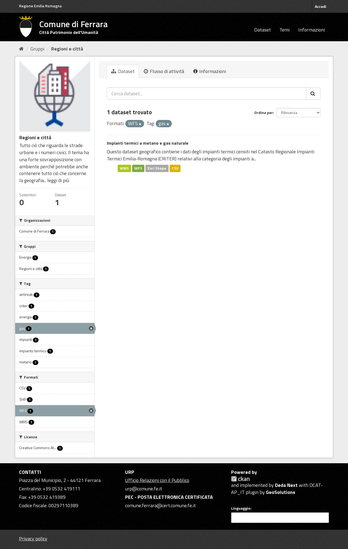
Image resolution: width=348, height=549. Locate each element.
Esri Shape (157, 168)
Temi (284, 29)
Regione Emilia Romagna (40, 6)
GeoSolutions (280, 492)
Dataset (262, 29)
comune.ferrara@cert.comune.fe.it (160, 505)
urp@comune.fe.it (143, 488)
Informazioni (311, 29)
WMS (124, 168)
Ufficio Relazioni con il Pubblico (157, 480)
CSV (175, 168)
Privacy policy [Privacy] (33, 538)
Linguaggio (240, 508)
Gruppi (37, 48)
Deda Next (286, 485)
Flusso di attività (164, 71)
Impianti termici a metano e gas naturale (147, 143)
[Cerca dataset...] (206, 93)
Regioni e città (67, 48)
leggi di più (58, 180)
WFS (138, 168)
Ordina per (263, 112)
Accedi (320, 6)
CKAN (240, 479)
